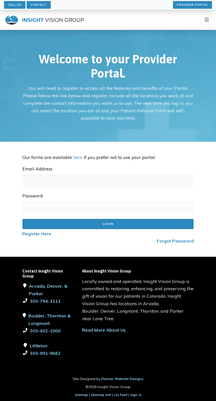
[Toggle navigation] (206, 20)
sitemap (81, 395)
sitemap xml (101, 395)
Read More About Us (104, 330)
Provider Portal (192, 4)
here (77, 157)
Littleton (38, 345)
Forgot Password (175, 241)
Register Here (36, 233)
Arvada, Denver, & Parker (48, 289)
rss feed (120, 395)
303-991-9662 (45, 353)
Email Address (37, 168)
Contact (39, 4)
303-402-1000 (45, 330)
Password (32, 195)
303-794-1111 (45, 301)
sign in (136, 395)
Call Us (14, 4)
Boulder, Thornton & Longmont (49, 319)
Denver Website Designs (122, 379)
